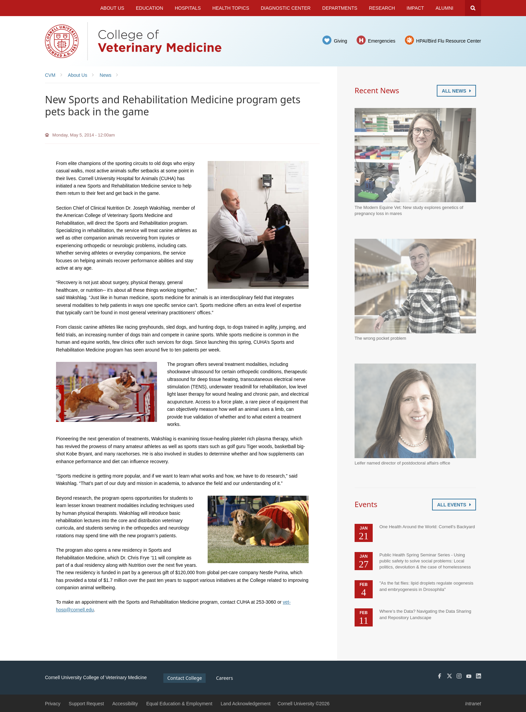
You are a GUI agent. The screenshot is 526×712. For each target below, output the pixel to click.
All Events (454, 504)
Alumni (445, 8)
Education (149, 8)
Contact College (184, 678)
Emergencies (382, 41)
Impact (415, 8)
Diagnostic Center (286, 8)
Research (382, 8)
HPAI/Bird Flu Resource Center (448, 41)
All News (456, 91)
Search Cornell (473, 8)
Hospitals (188, 8)
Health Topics (230, 8)
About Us (112, 8)
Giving (340, 41)
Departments (340, 8)
